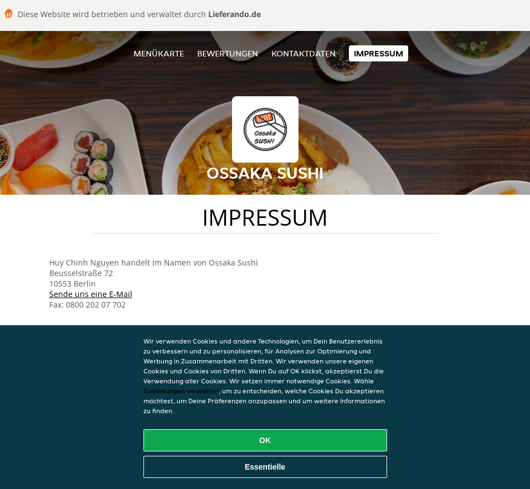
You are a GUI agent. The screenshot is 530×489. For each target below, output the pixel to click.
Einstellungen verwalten (181, 391)
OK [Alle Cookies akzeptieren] (265, 440)
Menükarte (158, 53)
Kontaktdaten (303, 53)
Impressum (378, 53)
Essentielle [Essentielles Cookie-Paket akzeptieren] (265, 466)
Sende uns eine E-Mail (90, 294)
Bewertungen (227, 53)
